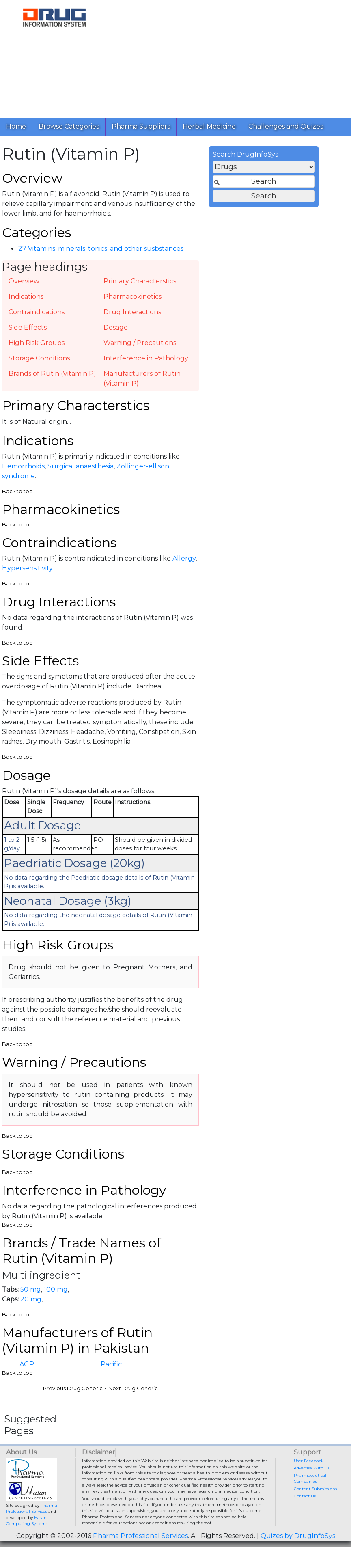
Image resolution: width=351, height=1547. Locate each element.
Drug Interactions (132, 312)
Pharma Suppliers (141, 126)
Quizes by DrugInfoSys (298, 1536)
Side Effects (28, 327)
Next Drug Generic (133, 1388)
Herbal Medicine (209, 126)
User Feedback (308, 1460)
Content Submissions (315, 1488)
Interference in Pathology (145, 358)
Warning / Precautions (139, 343)
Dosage (115, 327)
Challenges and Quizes (285, 126)
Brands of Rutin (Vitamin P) (52, 374)
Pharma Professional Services (140, 1536)
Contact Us (305, 1496)
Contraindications (37, 312)
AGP (26, 1364)
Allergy (184, 558)
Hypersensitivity (27, 568)
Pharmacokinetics (132, 296)
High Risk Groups (37, 343)
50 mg (30, 1289)
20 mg (30, 1299)
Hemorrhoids (23, 466)
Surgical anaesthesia (80, 466)
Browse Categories (69, 126)
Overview (24, 281)
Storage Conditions (39, 358)
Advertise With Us (311, 1468)
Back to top (17, 491)
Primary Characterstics (139, 281)
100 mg (56, 1289)
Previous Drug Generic (73, 1388)
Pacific (111, 1364)
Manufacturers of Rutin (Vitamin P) (142, 378)
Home (16, 126)
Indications (26, 296)
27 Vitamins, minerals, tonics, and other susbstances (100, 248)
